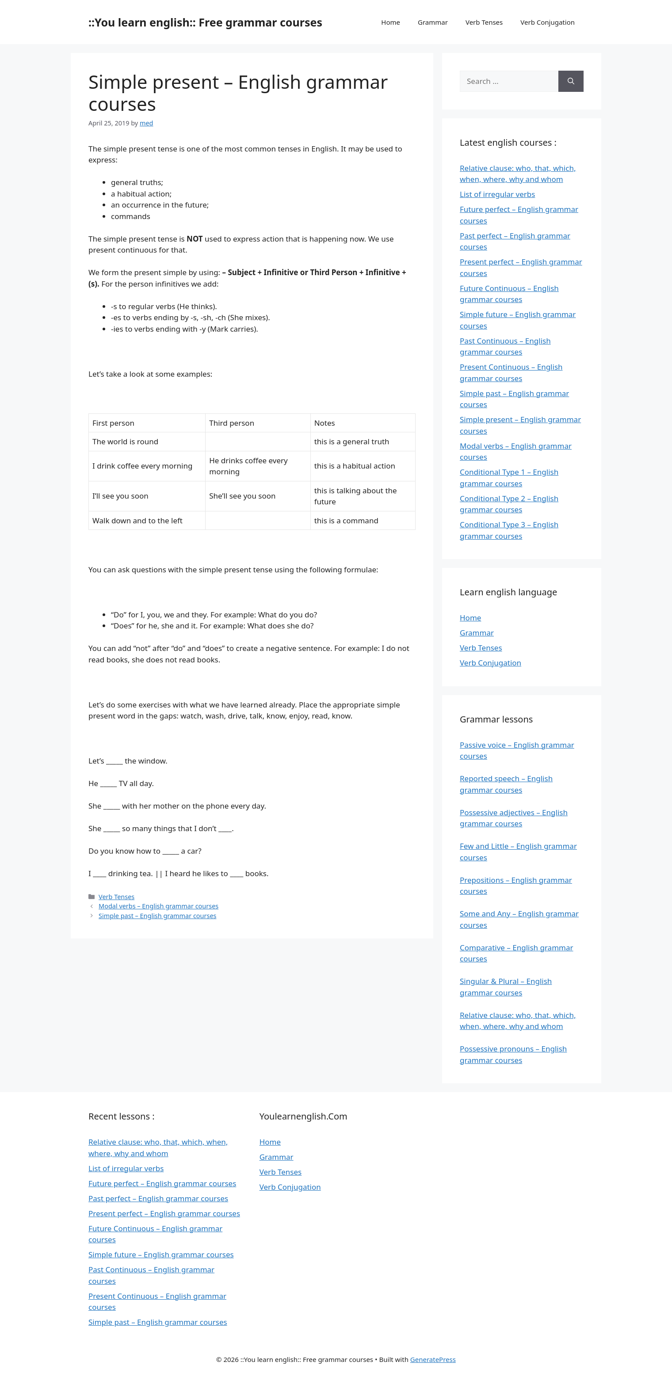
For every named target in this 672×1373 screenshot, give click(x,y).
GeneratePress (433, 1359)
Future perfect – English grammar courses (162, 1183)
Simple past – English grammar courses (157, 916)
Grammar (433, 22)
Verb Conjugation (547, 22)
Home (390, 22)
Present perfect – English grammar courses (164, 1213)
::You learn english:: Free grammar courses (205, 22)
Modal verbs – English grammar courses (158, 906)
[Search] (571, 81)
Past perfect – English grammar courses (158, 1198)
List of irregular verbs (497, 194)
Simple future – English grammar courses (161, 1254)
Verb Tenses (484, 22)
